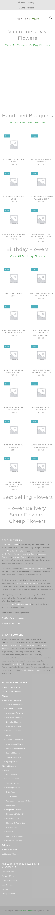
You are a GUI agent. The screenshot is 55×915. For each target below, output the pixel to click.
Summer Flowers (13, 731)
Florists (5, 770)
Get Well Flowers (14, 717)
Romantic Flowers (14, 709)
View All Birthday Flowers (27, 256)
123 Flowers (11, 796)
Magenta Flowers (14, 810)
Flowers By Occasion (11, 700)
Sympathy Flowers (14, 757)
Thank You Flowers (14, 739)
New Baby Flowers (14, 726)
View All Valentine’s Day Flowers (27, 45)
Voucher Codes (9, 885)
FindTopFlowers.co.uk (20, 604)
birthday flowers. (20, 557)
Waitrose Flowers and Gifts (18, 801)
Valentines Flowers (14, 704)
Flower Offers (8, 876)
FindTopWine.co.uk (11, 623)
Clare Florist (11, 827)
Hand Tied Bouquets (11, 692)
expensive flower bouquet (26, 583)
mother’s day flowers (11, 554)
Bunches (6, 645)
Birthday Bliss (14, 293)
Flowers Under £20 (11, 687)
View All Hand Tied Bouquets (27, 122)
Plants (5, 696)
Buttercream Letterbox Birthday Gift (41, 332)
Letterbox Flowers (11, 854)
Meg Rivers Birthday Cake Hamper (13, 484)
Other (9, 735)
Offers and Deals (9, 880)
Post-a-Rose (12, 774)
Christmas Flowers (14, 713)
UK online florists (14, 551)
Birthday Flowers (13, 722)
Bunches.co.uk (12, 818)
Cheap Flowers (9, 766)
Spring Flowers (13, 762)
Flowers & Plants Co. (15, 823)
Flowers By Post (9, 849)
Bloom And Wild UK (15, 814)
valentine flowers (29, 554)
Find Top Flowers (10, 545)
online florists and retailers (34, 568)
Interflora (15, 645)
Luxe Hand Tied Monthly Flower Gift (41, 236)
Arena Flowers (12, 779)
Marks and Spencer (28, 645)
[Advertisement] (27, 80)
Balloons (6, 845)
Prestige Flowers (14, 787)
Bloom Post (11, 832)
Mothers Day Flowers (15, 748)
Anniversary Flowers (15, 744)
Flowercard (11, 805)
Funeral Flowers (13, 753)
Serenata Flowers (14, 840)
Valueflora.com (13, 783)
